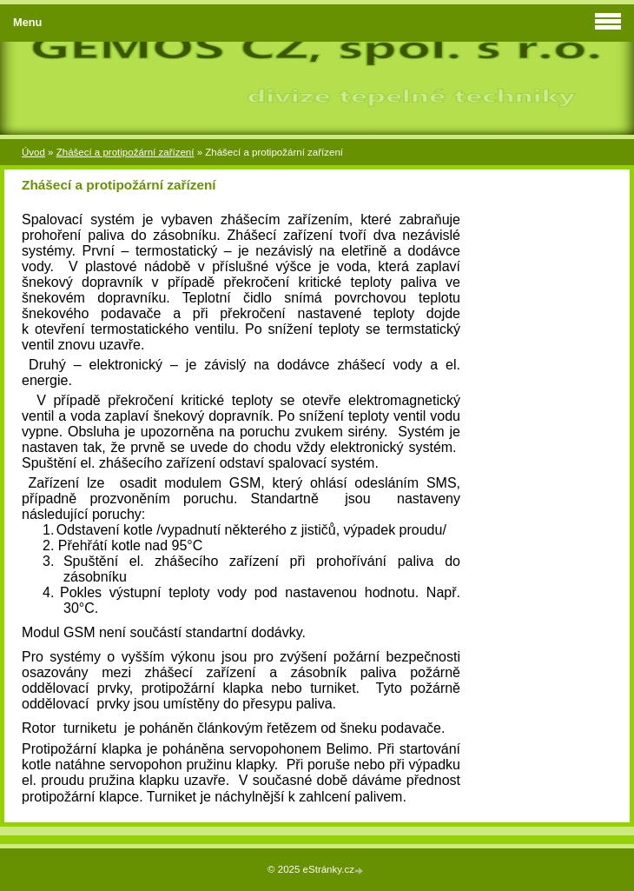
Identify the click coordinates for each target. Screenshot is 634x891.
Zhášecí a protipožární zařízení (125, 152)
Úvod (33, 152)
